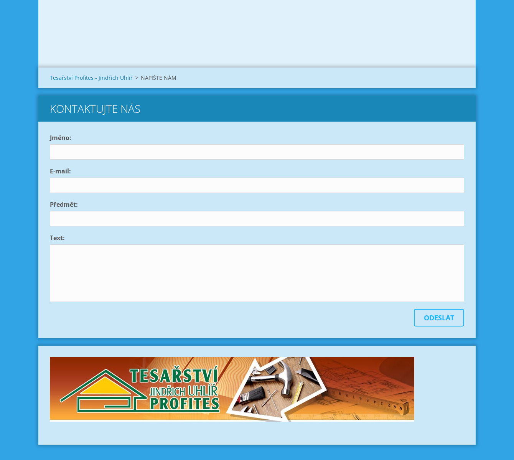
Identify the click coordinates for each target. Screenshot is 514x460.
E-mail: (60, 171)
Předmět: (64, 204)
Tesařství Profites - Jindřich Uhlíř (91, 77)
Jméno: (60, 138)
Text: (57, 238)
